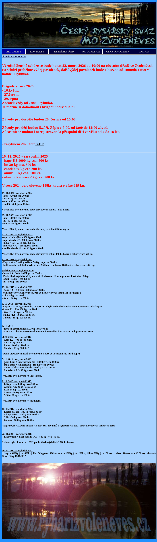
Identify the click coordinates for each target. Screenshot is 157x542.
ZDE (39, 144)
